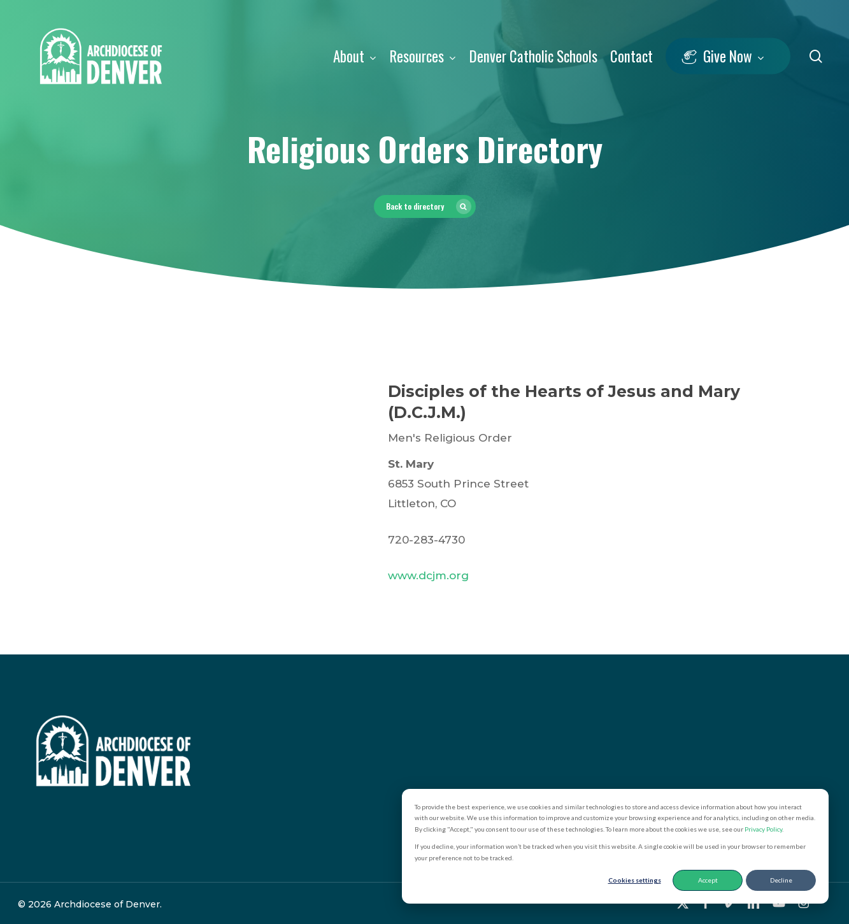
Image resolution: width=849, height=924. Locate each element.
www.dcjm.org (428, 575)
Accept (708, 880)
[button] (425, 206)
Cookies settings (634, 880)
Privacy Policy (763, 829)
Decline (781, 880)
